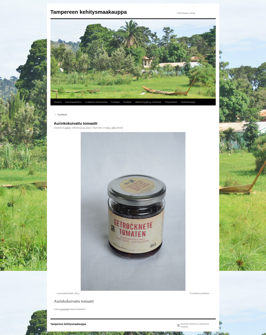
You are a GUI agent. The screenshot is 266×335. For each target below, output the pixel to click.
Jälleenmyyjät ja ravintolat (148, 102)
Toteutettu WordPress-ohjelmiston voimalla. (195, 325)
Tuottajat (115, 102)
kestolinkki (64, 309)
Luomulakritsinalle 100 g (68, 293)
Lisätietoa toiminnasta (96, 102)
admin (67, 128)
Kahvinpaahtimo (73, 102)
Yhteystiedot (171, 102)
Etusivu (58, 102)
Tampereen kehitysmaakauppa (88, 12)
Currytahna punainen (199, 293)
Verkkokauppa (188, 102)
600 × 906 (111, 128)
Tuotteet (127, 102)
